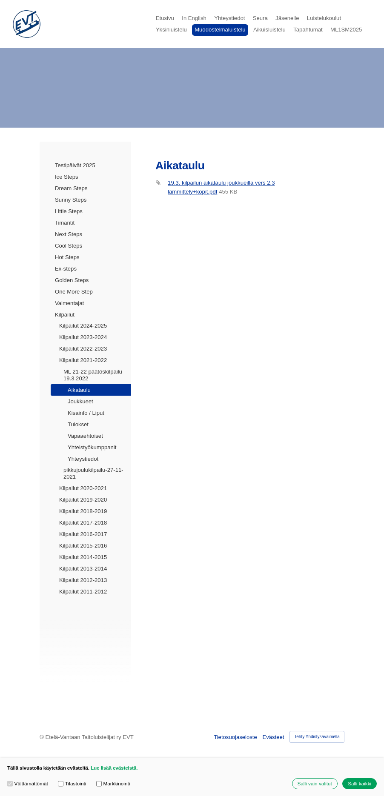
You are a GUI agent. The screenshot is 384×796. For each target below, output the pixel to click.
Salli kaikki (359, 784)
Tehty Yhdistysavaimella (317, 736)
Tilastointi (72, 784)
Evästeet (273, 737)
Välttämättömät (27, 784)
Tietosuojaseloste (235, 737)
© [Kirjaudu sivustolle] (42, 737)
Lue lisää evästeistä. (114, 768)
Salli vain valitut (314, 784)
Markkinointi (113, 784)
